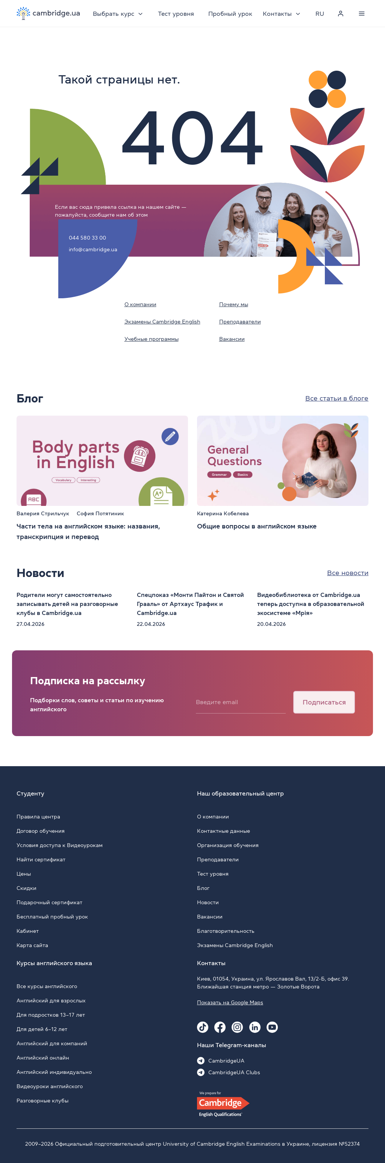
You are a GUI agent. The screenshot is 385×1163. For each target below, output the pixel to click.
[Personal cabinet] (340, 13)
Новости (208, 902)
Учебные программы (151, 339)
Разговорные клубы (42, 1100)
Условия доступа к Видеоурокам (60, 845)
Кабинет (28, 931)
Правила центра (38, 816)
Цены (24, 873)
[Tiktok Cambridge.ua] (202, 1027)
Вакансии (232, 339)
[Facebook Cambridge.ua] (220, 1027)
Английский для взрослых (51, 1000)
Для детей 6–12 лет (42, 1029)
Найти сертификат (41, 859)
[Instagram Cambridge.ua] (237, 1027)
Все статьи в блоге (336, 398)
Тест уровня (176, 14)
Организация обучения (228, 845)
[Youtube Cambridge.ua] (272, 1027)
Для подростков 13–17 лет (51, 1014)
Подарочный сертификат (49, 902)
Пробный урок (230, 14)
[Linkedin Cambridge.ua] (255, 1027)
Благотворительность (226, 931)
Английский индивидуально (54, 1072)
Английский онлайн (43, 1057)
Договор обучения (41, 831)
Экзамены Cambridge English (162, 321)
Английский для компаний (52, 1043)
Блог (203, 888)
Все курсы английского (47, 986)
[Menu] (361, 13)
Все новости (347, 572)
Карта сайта (32, 945)
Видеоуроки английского (50, 1086)
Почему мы (233, 304)
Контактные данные (223, 831)
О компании (140, 304)
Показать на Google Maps (230, 1002)
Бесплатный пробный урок (52, 916)
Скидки (26, 888)
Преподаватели (240, 321)
